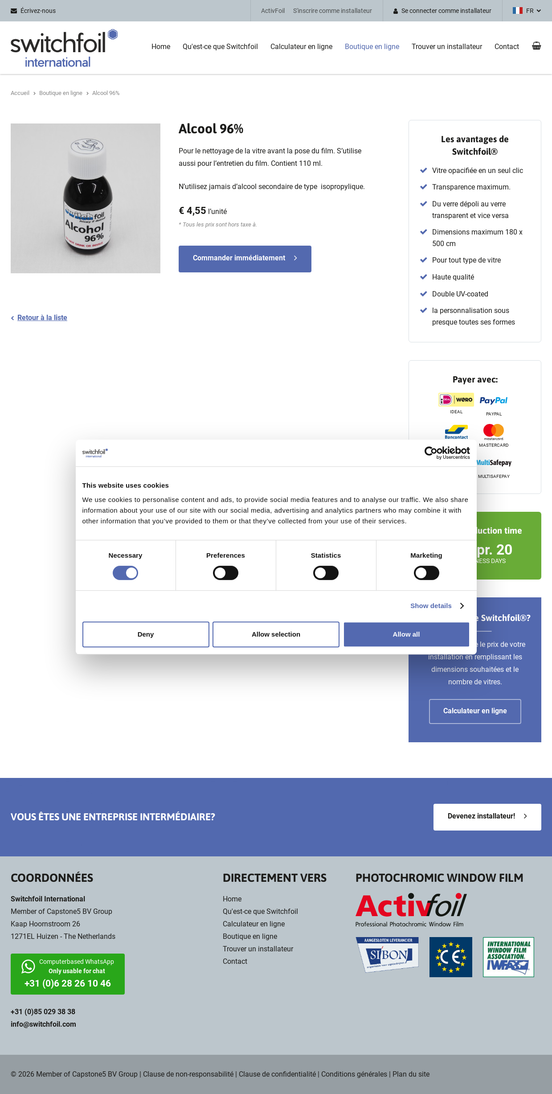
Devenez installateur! (481, 816)
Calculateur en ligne (301, 46)
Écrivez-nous (38, 10)
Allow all (406, 634)
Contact (507, 46)
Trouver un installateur (447, 46)
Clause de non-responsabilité (188, 1074)
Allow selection (276, 634)
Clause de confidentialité (277, 1074)
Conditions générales (354, 1074)
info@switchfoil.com (43, 1024)
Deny (146, 634)
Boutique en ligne (372, 46)
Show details (431, 605)
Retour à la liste (42, 317)
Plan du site (411, 1074)
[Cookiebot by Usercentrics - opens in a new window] (431, 453)
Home (160, 46)
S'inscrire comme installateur (332, 10)
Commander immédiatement (239, 258)
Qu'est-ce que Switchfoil (220, 46)
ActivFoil (273, 10)
